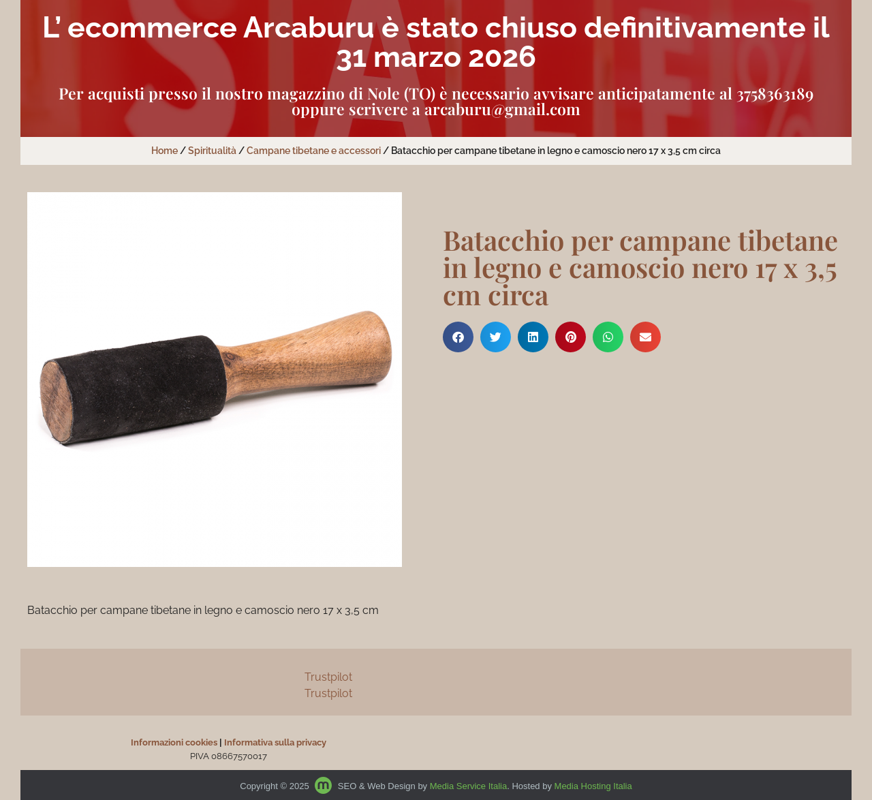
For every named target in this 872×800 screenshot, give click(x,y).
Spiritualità (212, 150)
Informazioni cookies (174, 742)
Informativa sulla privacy (275, 742)
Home (164, 150)
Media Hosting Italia (593, 786)
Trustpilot (328, 677)
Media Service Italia (468, 786)
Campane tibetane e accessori (314, 150)
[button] (458, 337)
